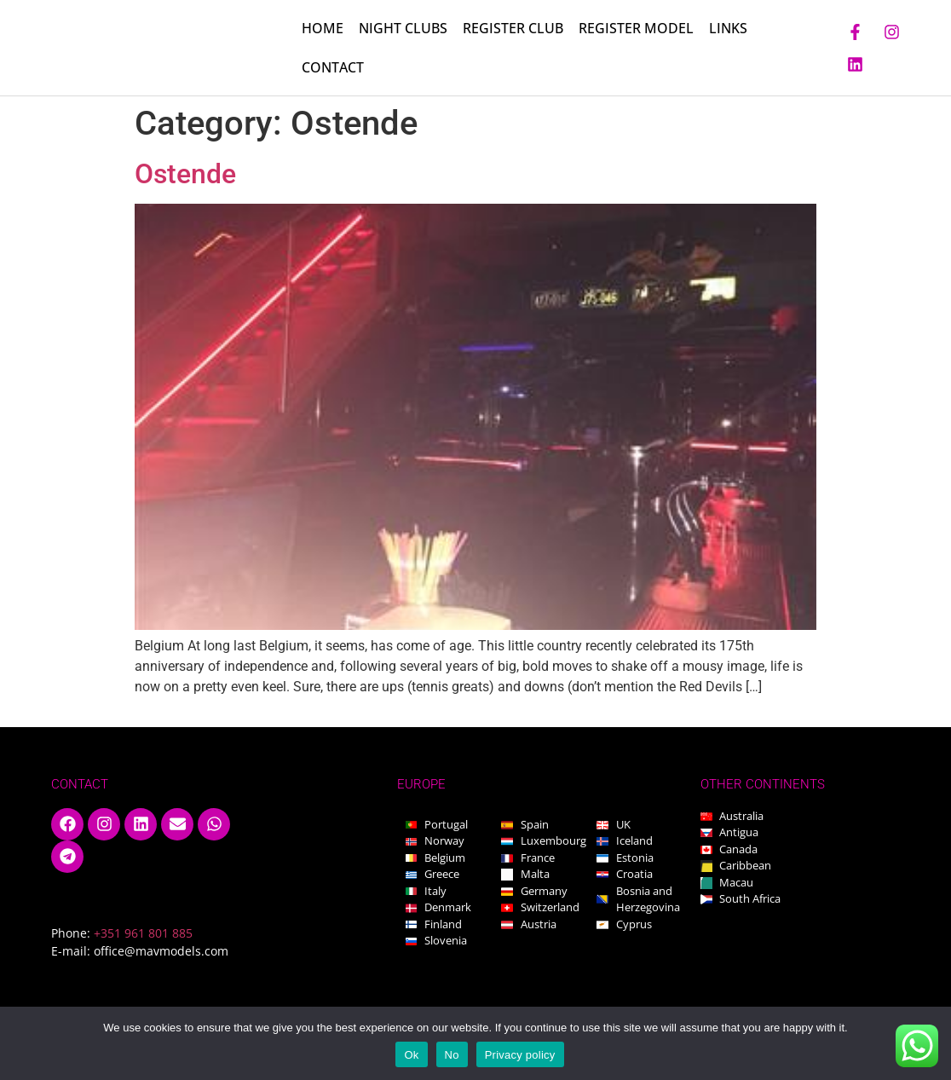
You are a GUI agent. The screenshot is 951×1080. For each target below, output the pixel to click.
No (452, 1054)
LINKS (728, 29)
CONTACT (333, 68)
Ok (411, 1054)
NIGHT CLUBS (403, 29)
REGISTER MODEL (636, 29)
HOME (322, 29)
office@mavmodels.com (161, 952)
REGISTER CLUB (513, 29)
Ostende (185, 175)
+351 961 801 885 (143, 935)
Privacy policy (520, 1054)
